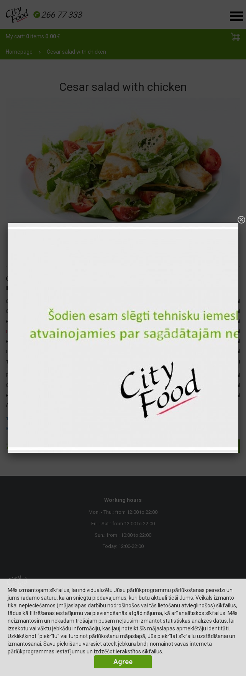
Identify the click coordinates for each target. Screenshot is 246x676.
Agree (123, 662)
